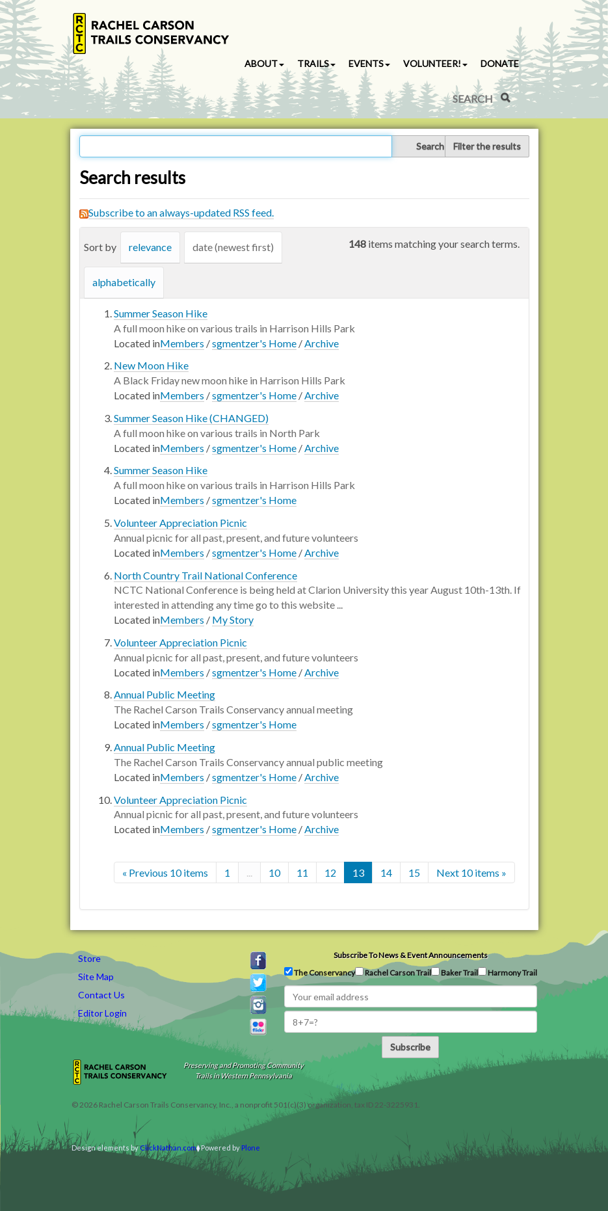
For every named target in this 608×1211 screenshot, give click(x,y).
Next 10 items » (471, 872)
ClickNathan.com (168, 1147)
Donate (500, 63)
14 (386, 872)
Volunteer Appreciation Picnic (180, 522)
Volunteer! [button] (435, 63)
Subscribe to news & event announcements (411, 955)
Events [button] (369, 63)
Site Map (96, 976)
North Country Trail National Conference (205, 575)
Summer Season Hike (160, 313)
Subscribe (410, 1046)
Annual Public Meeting (164, 694)
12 (330, 872)
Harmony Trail (507, 972)
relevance (150, 247)
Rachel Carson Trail (393, 972)
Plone (250, 1147)
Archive (321, 343)
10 (274, 872)
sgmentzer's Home (254, 343)
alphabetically (123, 282)
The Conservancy (319, 972)
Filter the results (487, 146)
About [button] (264, 63)
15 (414, 872)
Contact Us (101, 994)
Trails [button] (316, 63)
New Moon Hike (151, 365)
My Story (233, 619)
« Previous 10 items (165, 872)
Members (182, 343)
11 (302, 872)
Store (89, 958)
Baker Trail (454, 972)
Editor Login (102, 1012)
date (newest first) (233, 247)
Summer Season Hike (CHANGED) (191, 418)
